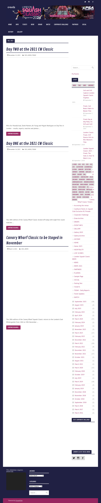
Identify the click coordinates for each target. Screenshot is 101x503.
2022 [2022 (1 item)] (73, 167)
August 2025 (79, 305)
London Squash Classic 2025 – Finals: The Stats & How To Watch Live (88, 153)
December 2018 (80, 392)
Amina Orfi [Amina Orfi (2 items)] (80, 169)
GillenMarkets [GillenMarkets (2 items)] (75, 177)
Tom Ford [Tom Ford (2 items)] (79, 197)
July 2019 (78, 378)
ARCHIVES (90, 85)
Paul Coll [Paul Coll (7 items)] (74, 187)
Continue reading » (13, 134)
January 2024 (79, 326)
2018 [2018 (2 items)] (79, 164)
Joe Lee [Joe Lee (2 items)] (91, 177)
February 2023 (80, 336)
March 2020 (79, 368)
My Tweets (75, 74)
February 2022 (80, 347)
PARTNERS (75, 25)
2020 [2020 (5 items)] (87, 164)
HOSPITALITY (78, 250)
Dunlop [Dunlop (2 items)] (74, 174)
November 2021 (80, 354)
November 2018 (80, 395)
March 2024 (79, 319)
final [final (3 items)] (84, 174)
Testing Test (78, 283)
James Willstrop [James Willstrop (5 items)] (84, 177)
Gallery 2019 (78, 232)
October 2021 (79, 357)
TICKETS (24, 25)
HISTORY (10, 32)
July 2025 (78, 308)
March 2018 (79, 406)
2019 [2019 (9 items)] (83, 164)
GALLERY (19, 32)
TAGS (79, 85)
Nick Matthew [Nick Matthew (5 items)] (75, 184)
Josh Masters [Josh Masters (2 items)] (82, 179)
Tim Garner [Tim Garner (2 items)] (87, 194)
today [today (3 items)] (73, 197)
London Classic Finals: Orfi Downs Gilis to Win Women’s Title (88, 137)
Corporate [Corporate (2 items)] (74, 172)
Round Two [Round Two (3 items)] (81, 192)
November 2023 (80, 329)
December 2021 (80, 350)
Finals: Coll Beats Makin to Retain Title (88, 108)
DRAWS (40, 25)
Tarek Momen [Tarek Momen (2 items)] (75, 194)
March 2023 (79, 333)
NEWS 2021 (78, 266)
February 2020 (80, 371)
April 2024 (78, 315)
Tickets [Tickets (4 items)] (81, 194)
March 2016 (79, 413)
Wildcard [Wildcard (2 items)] (74, 199)
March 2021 (79, 364)
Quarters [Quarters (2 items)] (74, 189)
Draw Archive (78, 218)
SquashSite (19, 500)
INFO (17, 25)
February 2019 (80, 385)
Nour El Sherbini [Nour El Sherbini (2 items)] (84, 184)
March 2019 (79, 382)
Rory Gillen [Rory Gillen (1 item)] (89, 189)
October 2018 (79, 399)
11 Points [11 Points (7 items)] (74, 164)
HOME (10, 25)
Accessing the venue (81, 205)
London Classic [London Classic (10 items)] (89, 179)
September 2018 (80, 402)
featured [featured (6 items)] (79, 174)
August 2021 (79, 361)
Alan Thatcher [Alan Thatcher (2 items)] (79, 167)
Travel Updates (79, 294)
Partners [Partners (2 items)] (91, 184)
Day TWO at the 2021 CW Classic (29, 49)
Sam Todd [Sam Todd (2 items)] (87, 192)
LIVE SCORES (78, 253)
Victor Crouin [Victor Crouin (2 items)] (86, 197)
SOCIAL (84, 25)
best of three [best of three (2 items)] (88, 169)
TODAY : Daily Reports (82, 290)
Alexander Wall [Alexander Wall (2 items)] (88, 167)
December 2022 (80, 340)
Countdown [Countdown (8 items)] (81, 172)
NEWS (32, 25)
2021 (26, 55)
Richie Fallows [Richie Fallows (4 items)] (81, 189)
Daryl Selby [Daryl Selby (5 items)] (88, 172)
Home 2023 (78, 246)
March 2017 (79, 409)
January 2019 (79, 388)
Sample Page (78, 276)
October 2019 (79, 375)
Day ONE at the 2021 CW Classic (29, 143)
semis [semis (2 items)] (92, 192)
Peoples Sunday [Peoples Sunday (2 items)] (81, 187)
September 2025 (80, 301)
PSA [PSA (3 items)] (87, 187)
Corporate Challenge (61, 25)
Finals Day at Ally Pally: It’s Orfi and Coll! (87, 121)
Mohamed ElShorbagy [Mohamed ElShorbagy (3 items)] (89, 182)
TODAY (34, 55)
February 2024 (80, 322)
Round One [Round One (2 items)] (74, 192)
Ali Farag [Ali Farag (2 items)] (74, 169)
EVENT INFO (78, 225)
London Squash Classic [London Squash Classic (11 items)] (77, 182)
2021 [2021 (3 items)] (91, 164)
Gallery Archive (79, 236)
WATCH (48, 25)
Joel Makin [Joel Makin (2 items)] (74, 179)
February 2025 (80, 312)
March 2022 (79, 343)
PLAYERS (77, 273)
